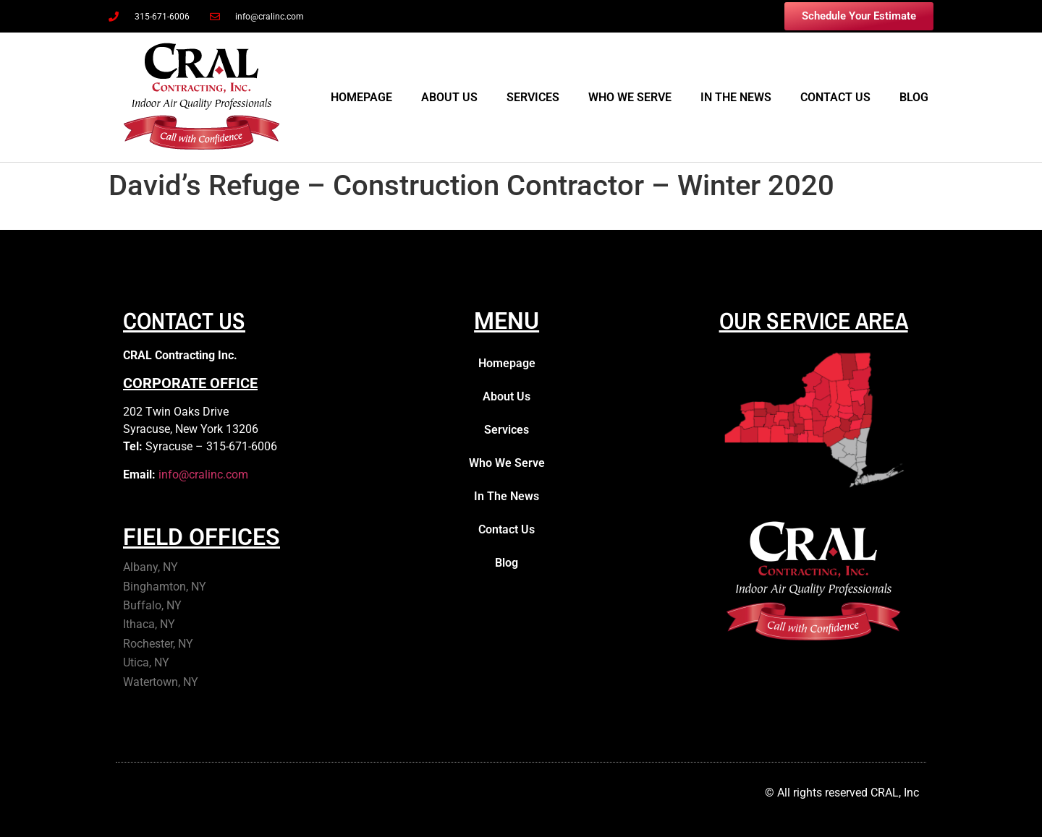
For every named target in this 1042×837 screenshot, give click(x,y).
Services (533, 97)
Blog (913, 97)
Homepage (361, 97)
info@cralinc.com (203, 474)
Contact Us (835, 97)
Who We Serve (630, 97)
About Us (449, 97)
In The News (735, 97)
